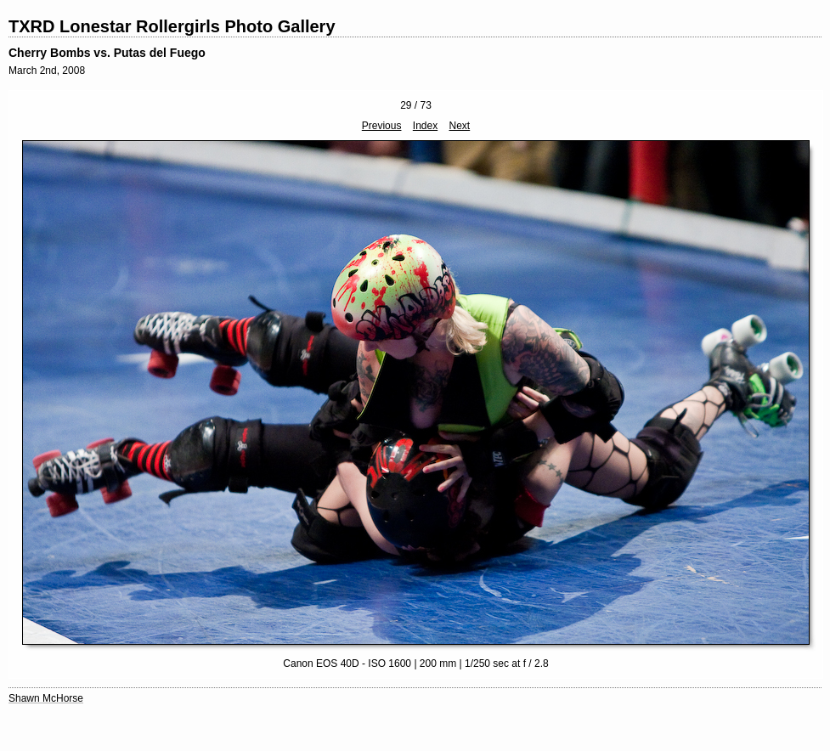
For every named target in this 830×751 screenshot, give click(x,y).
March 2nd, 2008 (46, 70)
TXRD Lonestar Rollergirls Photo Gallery (172, 26)
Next (460, 126)
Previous (382, 126)
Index (425, 126)
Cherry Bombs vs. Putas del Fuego (107, 52)
